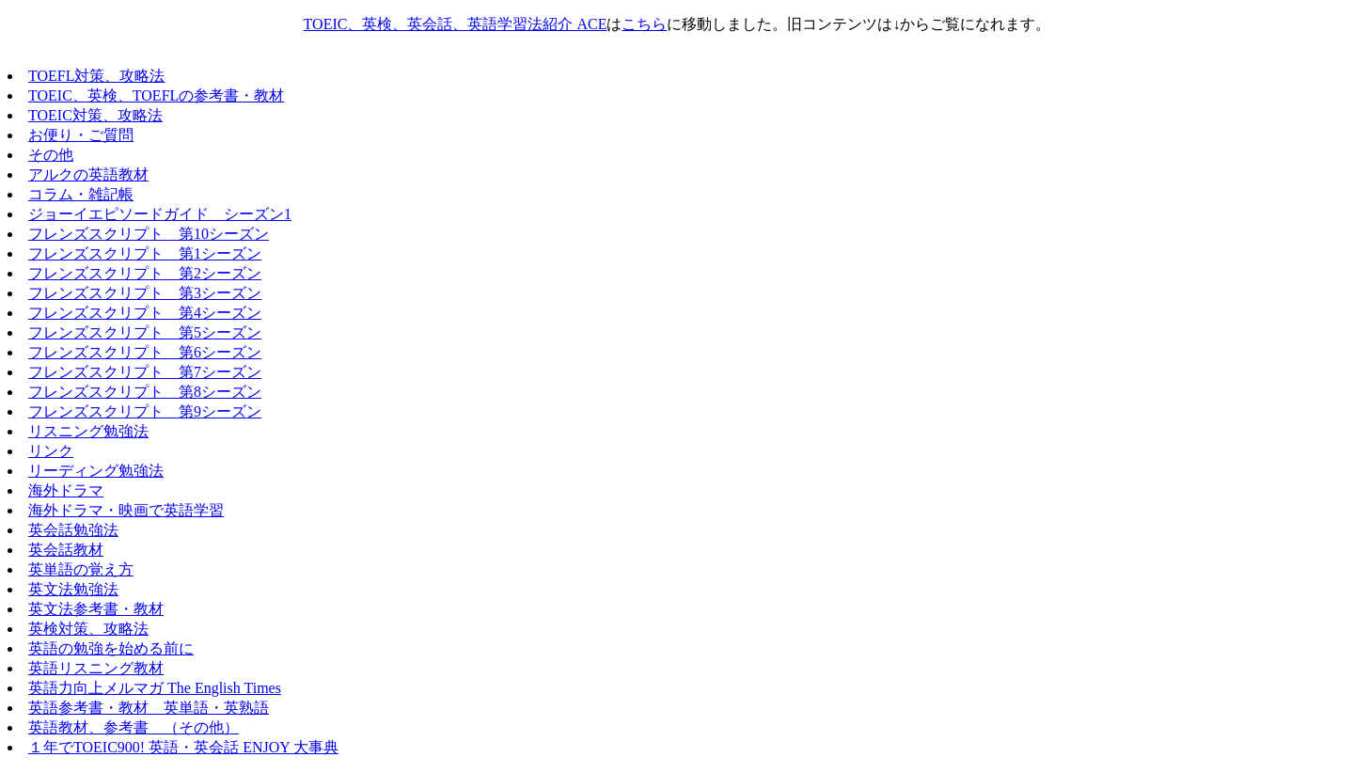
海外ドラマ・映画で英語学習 (126, 510)
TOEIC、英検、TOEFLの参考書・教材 (156, 95)
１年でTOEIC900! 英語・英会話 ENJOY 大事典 (183, 747)
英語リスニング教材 (96, 668)
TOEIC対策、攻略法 (95, 115)
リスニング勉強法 (88, 431)
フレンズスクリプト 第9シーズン (144, 411)
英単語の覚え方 (81, 569)
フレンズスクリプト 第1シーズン (144, 253)
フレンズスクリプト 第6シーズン (144, 352)
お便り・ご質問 (81, 135)
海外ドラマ (65, 490)
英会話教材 (65, 550)
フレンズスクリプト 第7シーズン (144, 372)
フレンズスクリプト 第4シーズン (144, 313)
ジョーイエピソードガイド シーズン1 (159, 214)
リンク (50, 451)
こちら (644, 24)
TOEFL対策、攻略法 (96, 76)
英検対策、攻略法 (88, 629)
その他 (50, 155)
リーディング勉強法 (96, 471)
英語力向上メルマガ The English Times (154, 688)
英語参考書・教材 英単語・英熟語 (148, 708)
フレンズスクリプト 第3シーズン (144, 293)
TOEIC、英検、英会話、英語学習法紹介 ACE (455, 24)
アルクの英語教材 (88, 174)
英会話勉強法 (73, 530)
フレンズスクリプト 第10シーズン (148, 234)
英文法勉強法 (73, 589)
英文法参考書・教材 (96, 609)
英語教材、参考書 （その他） (133, 727)
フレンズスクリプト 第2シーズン (144, 273)
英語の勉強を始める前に (111, 648)
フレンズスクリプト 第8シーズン (144, 392)
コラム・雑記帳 (81, 194)
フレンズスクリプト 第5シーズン (144, 332)
